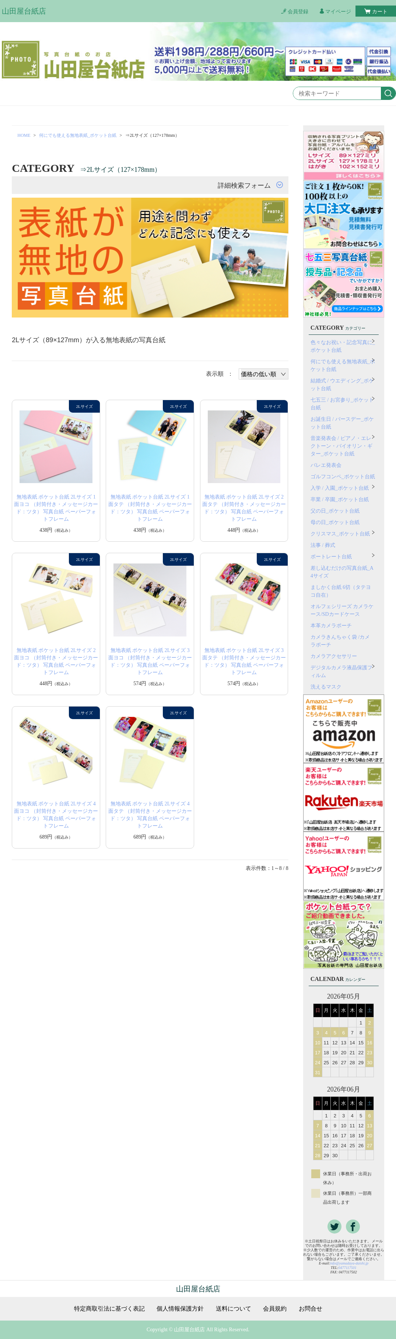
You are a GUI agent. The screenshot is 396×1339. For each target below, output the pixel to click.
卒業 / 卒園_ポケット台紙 (340, 499)
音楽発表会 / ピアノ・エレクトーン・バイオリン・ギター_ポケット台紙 (341, 446)
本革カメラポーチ (331, 625)
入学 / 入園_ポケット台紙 (340, 488)
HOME (23, 135)
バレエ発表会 (326, 465)
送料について (233, 1309)
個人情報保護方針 (180, 1309)
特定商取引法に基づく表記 (109, 1309)
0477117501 (347, 1268)
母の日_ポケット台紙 (335, 522)
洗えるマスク (326, 687)
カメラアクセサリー (334, 656)
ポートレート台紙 (331, 556)
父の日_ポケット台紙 (335, 511)
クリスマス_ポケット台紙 (340, 534)
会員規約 (275, 1309)
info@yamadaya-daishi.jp (349, 1263)
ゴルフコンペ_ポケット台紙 (343, 476)
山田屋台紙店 (24, 11)
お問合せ (310, 1309)
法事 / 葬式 (323, 545)
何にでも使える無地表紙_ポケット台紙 (77, 135)
